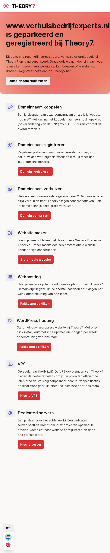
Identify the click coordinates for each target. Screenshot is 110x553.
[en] (8, 545)
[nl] (8, 537)
